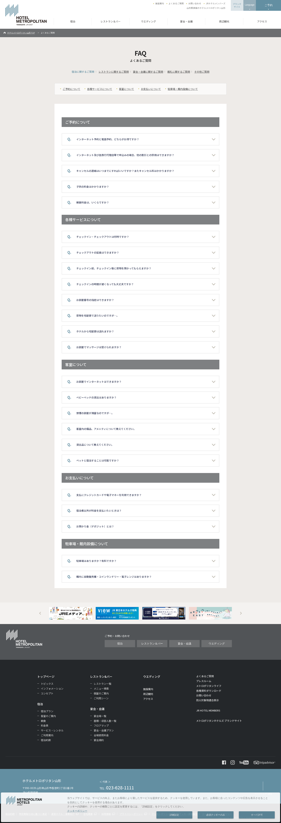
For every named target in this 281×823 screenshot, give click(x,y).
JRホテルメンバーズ (215, 3)
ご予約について (71, 89)
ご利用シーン (101, 698)
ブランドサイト (237, 5)
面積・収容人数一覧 (105, 721)
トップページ (45, 676)
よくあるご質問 (176, 3)
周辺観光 (224, 21)
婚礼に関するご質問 (178, 71)
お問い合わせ (194, 3)
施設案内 (159, 3)
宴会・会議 (186, 21)
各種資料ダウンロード (208, 690)
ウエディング (148, 21)
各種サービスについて (99, 89)
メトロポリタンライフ (208, 686)
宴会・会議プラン (104, 730)
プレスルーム (203, 681)
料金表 (44, 725)
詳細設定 (174, 815)
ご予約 (269, 5)
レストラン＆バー (111, 21)
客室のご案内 (48, 716)
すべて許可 (257, 815)
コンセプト (47, 693)
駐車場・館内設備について (183, 89)
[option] (70, 613)
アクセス (262, 21)
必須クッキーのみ (215, 815)
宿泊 (72, 21)
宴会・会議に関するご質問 (148, 71)
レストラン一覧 (102, 683)
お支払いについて (151, 89)
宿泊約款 (46, 740)
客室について (126, 89)
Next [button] (241, 613)
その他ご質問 (201, 71)
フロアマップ (101, 725)
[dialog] (140, 807)
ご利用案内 (47, 735)
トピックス (47, 683)
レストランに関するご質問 (114, 71)
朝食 (43, 721)
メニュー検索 (101, 688)
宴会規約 (99, 740)
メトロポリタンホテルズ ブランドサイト (219, 720)
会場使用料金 (101, 735)
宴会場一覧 (100, 716)
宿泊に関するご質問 (83, 71)
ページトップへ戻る (263, 793)
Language (249, 5)
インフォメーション (52, 688)
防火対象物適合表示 (207, 700)
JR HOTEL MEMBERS (208, 710)
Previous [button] (40, 613)
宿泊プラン (47, 711)
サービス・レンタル (52, 730)
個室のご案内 (101, 693)
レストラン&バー (101, 676)
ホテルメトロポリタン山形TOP (21, 32)
